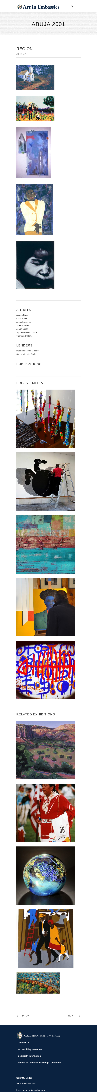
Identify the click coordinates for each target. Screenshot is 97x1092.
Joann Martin (22, 292)
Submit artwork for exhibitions (30, 1067)
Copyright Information (29, 1019)
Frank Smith (21, 282)
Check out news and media (29, 1060)
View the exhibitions (26, 1047)
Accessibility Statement (30, 1013)
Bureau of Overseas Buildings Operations (39, 1026)
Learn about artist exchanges (30, 1053)
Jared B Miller (22, 289)
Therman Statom (24, 299)
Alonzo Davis (22, 278)
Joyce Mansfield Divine (26, 296)
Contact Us (23, 1006)
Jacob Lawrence (23, 285)
